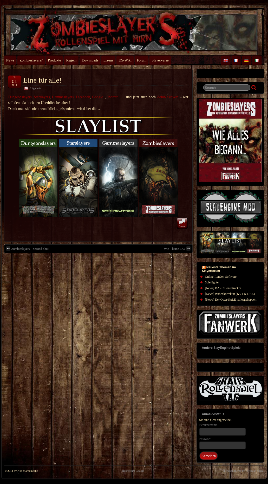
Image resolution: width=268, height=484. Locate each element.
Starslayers (42, 97)
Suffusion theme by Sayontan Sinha (243, 470)
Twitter (112, 97)
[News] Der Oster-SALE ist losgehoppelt (231, 299)
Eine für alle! (42, 80)
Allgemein (36, 88)
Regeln (71, 60)
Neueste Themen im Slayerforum (219, 269)
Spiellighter (212, 282)
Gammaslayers (63, 97)
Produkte (54, 60)
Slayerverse (160, 60)
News (10, 60)
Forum (141, 60)
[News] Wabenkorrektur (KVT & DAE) (230, 294)
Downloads (90, 60)
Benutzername (208, 425)
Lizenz (108, 60)
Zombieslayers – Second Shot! (28, 248)
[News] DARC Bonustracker (223, 288)
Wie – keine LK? (177, 248)
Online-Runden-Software (221, 276)
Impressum (128, 470)
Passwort (205, 439)
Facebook (83, 97)
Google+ (98, 97)
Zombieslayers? (31, 60)
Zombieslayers (167, 97)
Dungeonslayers (20, 97)
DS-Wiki (125, 60)
